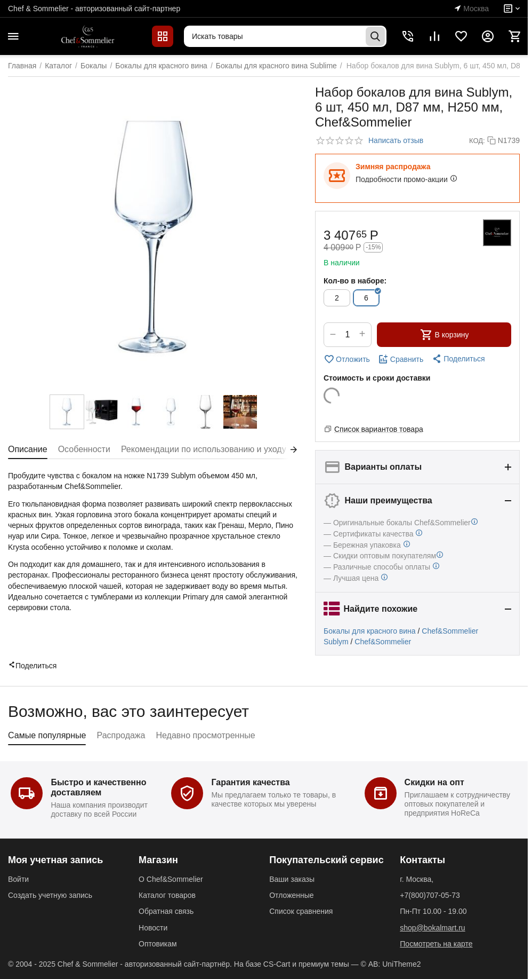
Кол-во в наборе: (355, 281)
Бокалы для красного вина (370, 631)
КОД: (477, 141)
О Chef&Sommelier (171, 879)
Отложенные (291, 895)
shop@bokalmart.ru (432, 927)
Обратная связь (166, 911)
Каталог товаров (167, 895)
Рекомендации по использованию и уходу (203, 449)
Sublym (336, 641)
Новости (153, 927)
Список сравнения (301, 911)
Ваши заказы (292, 879)
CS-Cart (277, 964)
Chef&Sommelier (450, 631)
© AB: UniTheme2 (390, 964)
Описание (27, 449)
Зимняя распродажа (393, 166)
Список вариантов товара (378, 429)
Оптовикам (158, 943)
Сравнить (400, 359)
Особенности (84, 449)
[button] (458, 358)
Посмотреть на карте (436, 943)
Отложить (347, 359)
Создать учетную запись (50, 895)
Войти (18, 879)
